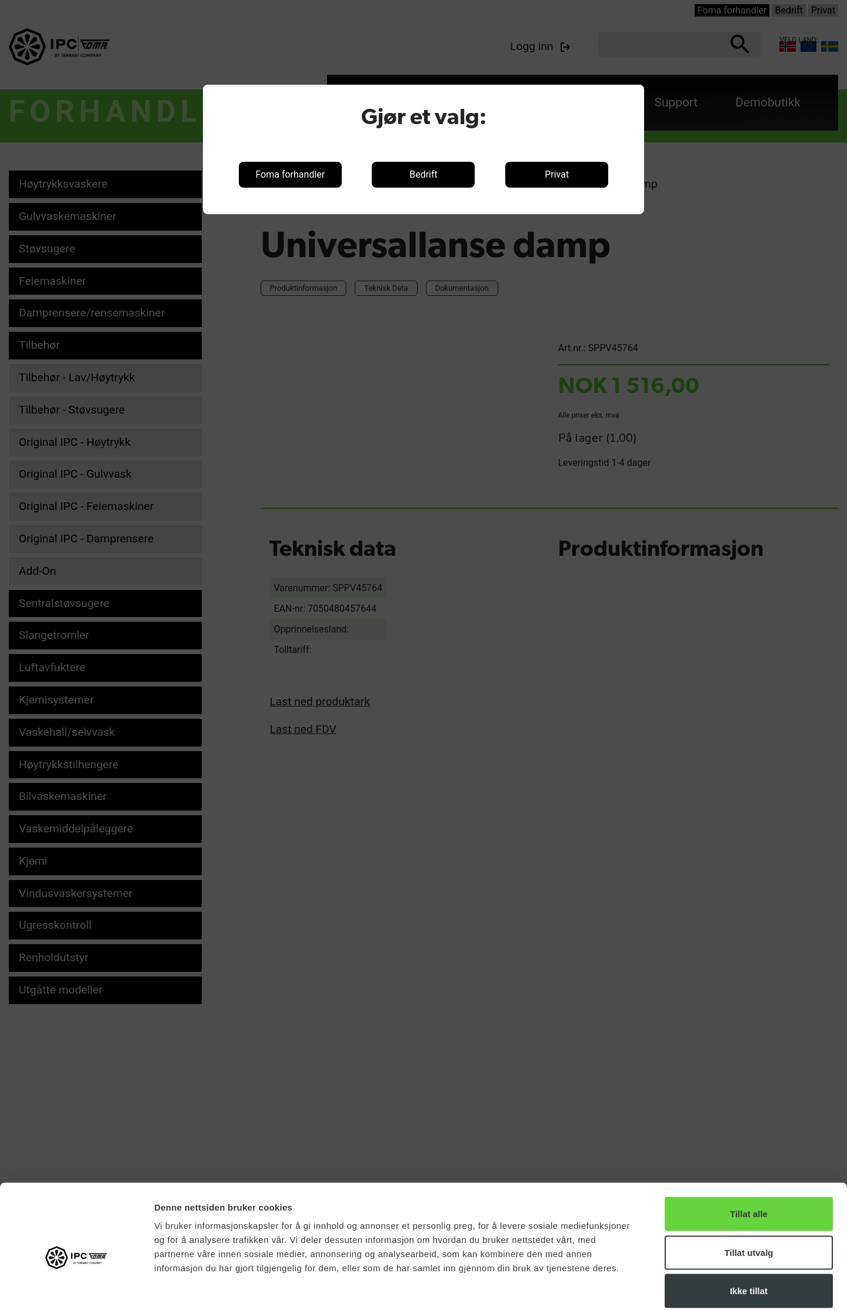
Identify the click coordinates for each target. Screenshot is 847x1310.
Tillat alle (749, 1156)
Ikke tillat (749, 1233)
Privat (557, 174)
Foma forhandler (290, 174)
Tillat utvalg (748, 1194)
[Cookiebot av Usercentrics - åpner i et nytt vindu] (76, 1287)
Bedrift (423, 174)
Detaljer (626, 1287)
